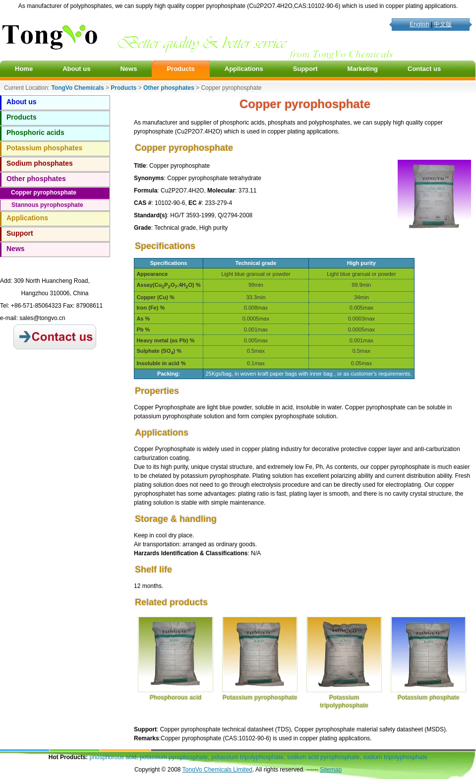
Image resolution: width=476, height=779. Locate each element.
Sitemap (331, 769)
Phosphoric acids (35, 132)
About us (76, 68)
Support (305, 68)
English (419, 24)
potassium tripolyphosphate (247, 757)
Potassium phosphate (429, 697)
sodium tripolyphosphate (395, 757)
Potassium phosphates (44, 148)
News (128, 68)
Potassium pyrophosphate (260, 697)
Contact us (424, 68)
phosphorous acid (112, 757)
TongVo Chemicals (77, 87)
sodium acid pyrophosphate (323, 757)
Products (180, 68)
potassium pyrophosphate (174, 757)
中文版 (443, 24)
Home (24, 68)
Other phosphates (36, 179)
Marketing (363, 68)
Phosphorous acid (176, 697)
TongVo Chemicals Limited (217, 769)
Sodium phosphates (39, 163)
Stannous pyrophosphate (47, 204)
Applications (244, 68)
